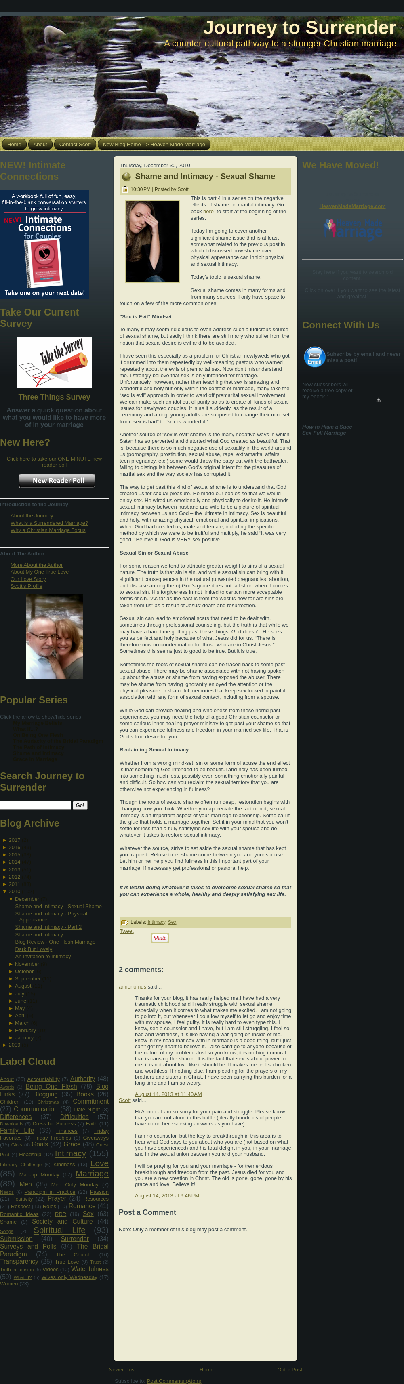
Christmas (48, 1101)
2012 (14, 877)
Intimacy (70, 1153)
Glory (17, 1144)
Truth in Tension (17, 1269)
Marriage (92, 1173)
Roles (49, 1206)
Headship (30, 1154)
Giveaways (96, 1138)
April (20, 1015)
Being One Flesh (51, 1086)
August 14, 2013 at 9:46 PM (167, 1196)
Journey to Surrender (299, 27)
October (24, 971)
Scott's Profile (26, 586)
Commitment (91, 1101)
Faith (91, 1124)
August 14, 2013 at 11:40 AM (168, 1094)
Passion (99, 1192)
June (20, 1001)
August (23, 986)
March (22, 1023)
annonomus (132, 987)
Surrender (75, 1238)
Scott (125, 1100)
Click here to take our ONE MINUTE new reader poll (54, 462)
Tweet (127, 931)
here (208, 211)
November (27, 964)
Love (99, 1163)
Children (9, 1102)
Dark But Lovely (33, 949)
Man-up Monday (39, 1175)
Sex (88, 1213)
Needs (7, 1192)
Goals (40, 1144)
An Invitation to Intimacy (43, 956)
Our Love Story (28, 579)
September (28, 979)
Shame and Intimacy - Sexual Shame (58, 906)
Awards (7, 1087)
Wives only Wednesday (69, 1277)
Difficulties (74, 1116)
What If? (23, 1277)
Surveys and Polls (28, 1246)
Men (26, 1184)
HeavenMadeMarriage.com (352, 206)
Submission (16, 1238)
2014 (14, 862)
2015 (14, 855)
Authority (82, 1078)
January (24, 1038)
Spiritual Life (60, 1230)
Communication (35, 1109)
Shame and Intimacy (39, 935)
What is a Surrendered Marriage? (49, 523)
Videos (50, 1269)
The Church (73, 1254)
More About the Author (37, 565)
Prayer (57, 1198)
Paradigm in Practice (50, 1192)
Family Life (17, 1130)
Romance (82, 1206)
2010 (14, 891)
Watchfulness (90, 1269)
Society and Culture (62, 1221)
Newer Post (122, 1370)
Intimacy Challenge (21, 1164)
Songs (6, 1231)
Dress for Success (54, 1124)
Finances (67, 1131)
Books (85, 1094)
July (19, 994)
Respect (20, 1206)
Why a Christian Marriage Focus (48, 530)
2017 (14, 840)
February (25, 1030)
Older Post (290, 1370)
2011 (14, 884)
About (7, 1079)
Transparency (19, 1261)
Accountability (43, 1079)
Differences (16, 1116)
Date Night (87, 1109)
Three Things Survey (54, 397)
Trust (95, 1261)
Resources (96, 1199)
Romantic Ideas (19, 1214)
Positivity (22, 1199)
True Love (67, 1262)
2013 (14, 870)
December (27, 899)
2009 (14, 1045)
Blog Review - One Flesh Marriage (55, 942)
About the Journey (32, 516)
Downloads (11, 1123)
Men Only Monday (75, 1185)
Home (207, 1370)
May (20, 1008)
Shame (8, 1222)
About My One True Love (40, 572)
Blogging (45, 1094)
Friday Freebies (52, 1138)
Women (9, 1284)
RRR (60, 1214)
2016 (14, 847)
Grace (71, 1144)
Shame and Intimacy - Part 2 (48, 927)
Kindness (64, 1164)
